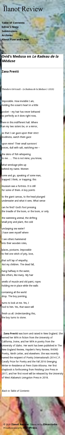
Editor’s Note (10, 27)
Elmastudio (50, 424)
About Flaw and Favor (15, 39)
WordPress (30, 427)
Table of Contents (13, 22)
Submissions (9, 31)
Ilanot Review (20, 424)
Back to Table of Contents (15, 390)
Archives (7, 35)
